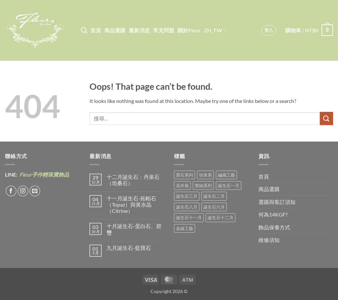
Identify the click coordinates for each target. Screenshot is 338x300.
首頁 (95, 30)
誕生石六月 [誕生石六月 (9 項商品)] (214, 207)
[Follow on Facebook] (11, 190)
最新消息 (139, 30)
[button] (268, 30)
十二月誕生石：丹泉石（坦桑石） (133, 180)
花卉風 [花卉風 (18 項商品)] (182, 185)
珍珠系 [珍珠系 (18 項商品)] (205, 175)
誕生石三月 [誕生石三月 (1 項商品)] (186, 196)
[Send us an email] (34, 190)
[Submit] (326, 118)
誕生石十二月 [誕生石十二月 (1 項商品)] (220, 217)
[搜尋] (84, 30)
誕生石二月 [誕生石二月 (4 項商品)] (214, 196)
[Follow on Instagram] (22, 190)
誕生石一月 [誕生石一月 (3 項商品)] (228, 185)
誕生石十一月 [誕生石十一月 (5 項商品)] (189, 217)
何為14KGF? (272, 214)
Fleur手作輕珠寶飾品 (43, 174)
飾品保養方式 (274, 227)
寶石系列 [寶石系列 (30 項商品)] (184, 175)
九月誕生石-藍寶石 (129, 248)
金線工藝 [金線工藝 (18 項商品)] (184, 228)
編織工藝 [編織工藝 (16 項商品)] (226, 175)
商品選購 (114, 30)
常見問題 (163, 30)
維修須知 (269, 240)
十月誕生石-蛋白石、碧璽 (134, 229)
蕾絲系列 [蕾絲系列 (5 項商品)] (203, 185)
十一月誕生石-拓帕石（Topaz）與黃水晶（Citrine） (131, 204)
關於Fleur (189, 30)
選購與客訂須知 (276, 202)
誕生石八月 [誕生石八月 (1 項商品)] (186, 207)
